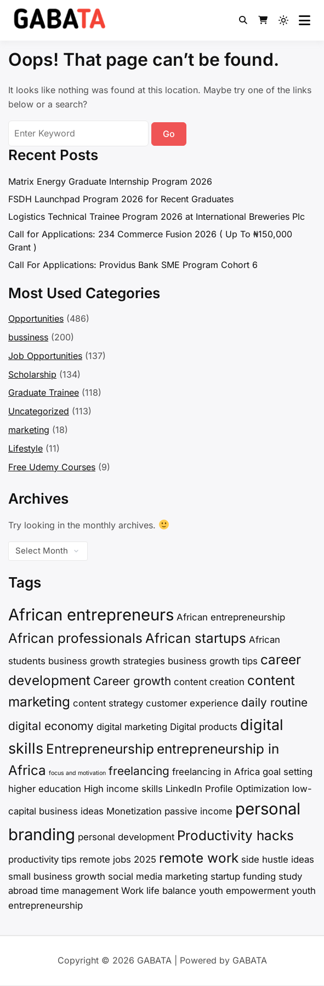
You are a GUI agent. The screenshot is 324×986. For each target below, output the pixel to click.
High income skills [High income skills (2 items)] (123, 788)
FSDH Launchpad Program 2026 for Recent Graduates (121, 198)
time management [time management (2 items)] (79, 890)
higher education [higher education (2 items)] (44, 788)
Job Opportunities (45, 355)
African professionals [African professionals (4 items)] (75, 638)
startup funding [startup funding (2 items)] (243, 876)
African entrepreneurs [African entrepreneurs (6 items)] (91, 614)
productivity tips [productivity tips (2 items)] (42, 859)
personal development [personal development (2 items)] (126, 836)
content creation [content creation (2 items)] (209, 681)
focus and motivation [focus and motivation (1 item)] (77, 773)
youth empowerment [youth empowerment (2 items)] (244, 890)
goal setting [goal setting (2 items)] (287, 771)
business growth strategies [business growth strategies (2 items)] (106, 661)
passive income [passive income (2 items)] (198, 811)
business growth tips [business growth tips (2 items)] (213, 661)
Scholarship (32, 374)
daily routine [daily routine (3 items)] (274, 702)
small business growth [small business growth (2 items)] (56, 876)
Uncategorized (38, 411)
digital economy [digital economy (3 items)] (51, 726)
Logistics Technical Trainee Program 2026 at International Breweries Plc (156, 216)
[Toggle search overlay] (243, 20)
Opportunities (36, 318)
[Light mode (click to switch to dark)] (283, 20)
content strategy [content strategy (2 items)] (108, 703)
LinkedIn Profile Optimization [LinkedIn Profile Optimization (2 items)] (227, 788)
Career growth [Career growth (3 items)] (132, 681)
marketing (28, 429)
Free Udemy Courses (51, 466)
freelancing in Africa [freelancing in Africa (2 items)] (216, 771)
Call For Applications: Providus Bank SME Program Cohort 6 (133, 264)
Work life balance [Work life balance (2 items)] (158, 890)
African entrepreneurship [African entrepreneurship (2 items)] (231, 617)
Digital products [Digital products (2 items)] (203, 726)
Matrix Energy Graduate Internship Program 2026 (110, 181)
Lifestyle (25, 448)
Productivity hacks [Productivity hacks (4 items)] (235, 835)
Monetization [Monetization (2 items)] (134, 811)
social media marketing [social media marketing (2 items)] (158, 876)
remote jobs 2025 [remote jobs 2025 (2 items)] (117, 859)
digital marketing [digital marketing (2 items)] (131, 726)
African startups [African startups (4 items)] (195, 638)
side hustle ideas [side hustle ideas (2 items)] (277, 859)
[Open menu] (304, 20)
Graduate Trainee (43, 392)
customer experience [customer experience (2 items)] (192, 703)
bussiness (28, 337)
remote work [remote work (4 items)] (198, 858)
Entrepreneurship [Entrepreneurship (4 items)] (100, 749)
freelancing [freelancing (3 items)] (139, 771)
